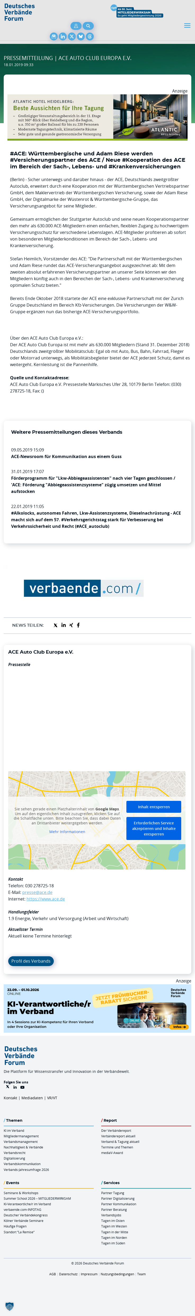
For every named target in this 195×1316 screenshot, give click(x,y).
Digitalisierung (14, 1158)
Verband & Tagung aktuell (120, 1141)
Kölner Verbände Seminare (23, 1220)
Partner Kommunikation (118, 1204)
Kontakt (10, 1097)
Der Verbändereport (116, 1130)
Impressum (89, 1274)
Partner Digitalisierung (118, 1198)
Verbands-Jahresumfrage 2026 (26, 1169)
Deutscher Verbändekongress (26, 1215)
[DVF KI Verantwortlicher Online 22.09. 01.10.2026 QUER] (97, 987)
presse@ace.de (37, 892)
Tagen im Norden (114, 1237)
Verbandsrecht (14, 1153)
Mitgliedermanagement (21, 1136)
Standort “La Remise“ (19, 1232)
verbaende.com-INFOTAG (22, 1209)
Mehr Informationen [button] (67, 831)
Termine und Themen (117, 1147)
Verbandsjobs (111, 1215)
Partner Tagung (112, 1193)
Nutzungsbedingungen (117, 1274)
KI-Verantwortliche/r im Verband (27, 1204)
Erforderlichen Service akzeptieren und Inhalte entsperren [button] (154, 828)
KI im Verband (14, 1130)
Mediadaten (32, 1097)
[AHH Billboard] (97, 97)
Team (141, 1274)
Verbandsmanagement (21, 1141)
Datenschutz (68, 1274)
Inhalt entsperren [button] (154, 806)
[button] (9, 1306)
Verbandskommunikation (22, 1164)
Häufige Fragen (15, 1226)
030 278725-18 (39, 886)
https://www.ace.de (45, 899)
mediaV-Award (112, 1153)
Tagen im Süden (113, 1243)
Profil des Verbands (31, 961)
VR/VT (52, 1097)
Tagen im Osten (113, 1220)
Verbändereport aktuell (118, 1136)
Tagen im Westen (114, 1226)
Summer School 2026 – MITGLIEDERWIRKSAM (37, 1198)
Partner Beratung (114, 1209)
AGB (52, 1274)
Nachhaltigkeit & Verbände (23, 1147)
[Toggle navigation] (187, 25)
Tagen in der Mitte (114, 1232)
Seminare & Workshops (21, 1193)
